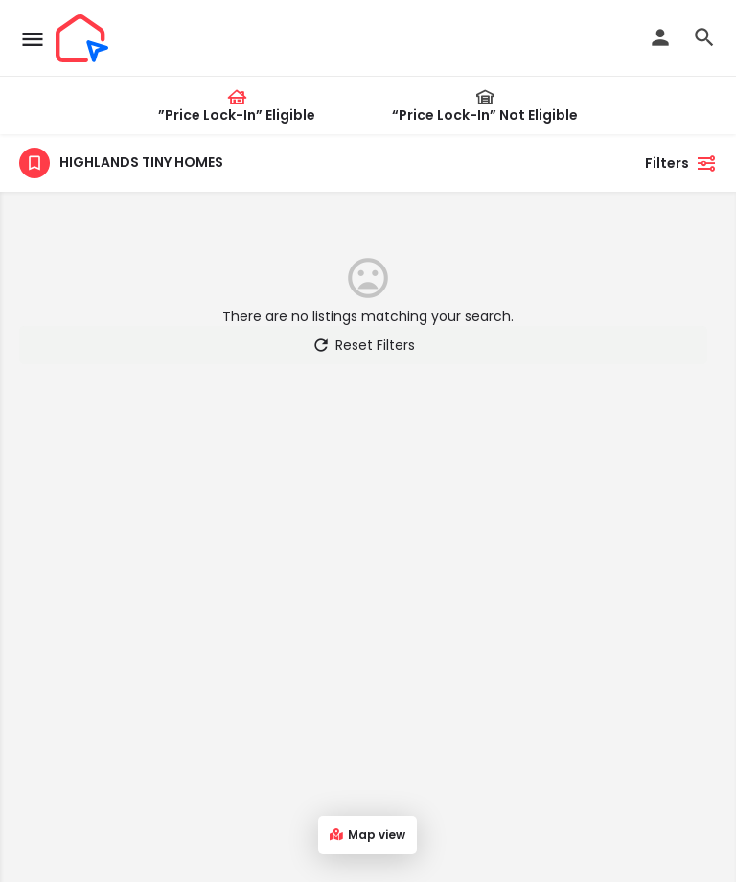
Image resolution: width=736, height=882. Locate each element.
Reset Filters (363, 345)
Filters (681, 163)
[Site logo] (84, 38)
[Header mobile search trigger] (704, 37)
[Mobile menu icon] (32, 39)
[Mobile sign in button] (660, 37)
